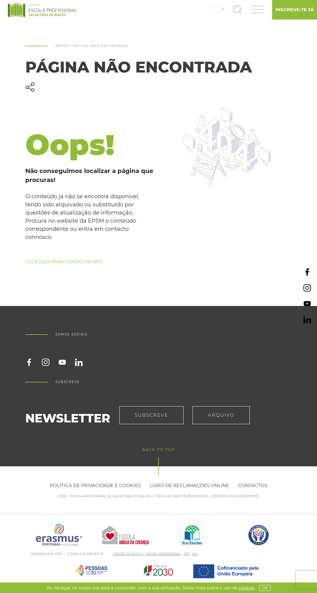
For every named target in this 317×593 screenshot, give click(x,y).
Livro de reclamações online (189, 485)
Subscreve (151, 415)
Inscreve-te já (294, 9)
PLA (195, 554)
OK (265, 587)
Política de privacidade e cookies (95, 485)
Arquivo (221, 415)
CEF (187, 554)
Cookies (247, 588)
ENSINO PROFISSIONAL (163, 554)
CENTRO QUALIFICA (128, 554)
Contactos (252, 485)
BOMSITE (251, 496)
